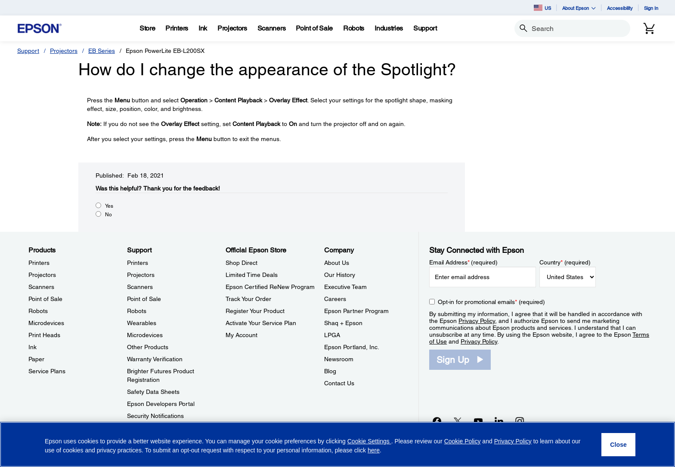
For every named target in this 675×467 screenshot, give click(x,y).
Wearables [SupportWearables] (141, 323)
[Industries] (388, 28)
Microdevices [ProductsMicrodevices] (46, 323)
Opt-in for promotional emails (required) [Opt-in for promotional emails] (491, 301)
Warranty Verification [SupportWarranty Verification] (155, 359)
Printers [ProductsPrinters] (39, 262)
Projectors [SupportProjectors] (141, 274)
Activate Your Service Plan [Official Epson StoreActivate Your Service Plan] (261, 323)
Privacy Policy (476, 320)
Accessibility (620, 8)
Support (28, 50)
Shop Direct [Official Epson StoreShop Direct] (241, 262)
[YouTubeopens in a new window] (478, 421)
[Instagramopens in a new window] (519, 421)
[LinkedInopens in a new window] (499, 421)
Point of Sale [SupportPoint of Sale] (144, 298)
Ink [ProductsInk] (32, 347)
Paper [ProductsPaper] (36, 359)
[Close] (618, 444)
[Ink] (203, 28)
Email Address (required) (463, 262)
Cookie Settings (369, 441)
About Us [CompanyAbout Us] (336, 262)
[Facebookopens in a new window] (437, 421)
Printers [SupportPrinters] (137, 262)
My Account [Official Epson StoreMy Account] (241, 335)
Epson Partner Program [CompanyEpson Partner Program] (356, 310)
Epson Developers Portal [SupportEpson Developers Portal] (161, 403)
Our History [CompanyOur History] (339, 274)
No (108, 215)
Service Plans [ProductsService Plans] (46, 371)
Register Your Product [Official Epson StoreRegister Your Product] (255, 310)
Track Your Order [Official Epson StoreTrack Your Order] (248, 298)
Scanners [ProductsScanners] (41, 286)
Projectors (63, 50)
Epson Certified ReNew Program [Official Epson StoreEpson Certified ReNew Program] (270, 286)
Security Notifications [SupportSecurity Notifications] (155, 415)
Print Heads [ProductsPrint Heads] (44, 335)
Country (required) (565, 262)
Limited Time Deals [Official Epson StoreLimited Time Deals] (252, 274)
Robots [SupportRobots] (136, 310)
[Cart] (649, 28)
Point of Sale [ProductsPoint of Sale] (45, 298)
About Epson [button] (579, 8)
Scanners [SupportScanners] (140, 286)
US (542, 8)
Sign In (651, 8)
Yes (109, 206)
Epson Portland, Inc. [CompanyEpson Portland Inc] (351, 347)
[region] (337, 444)
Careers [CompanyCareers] (335, 298)
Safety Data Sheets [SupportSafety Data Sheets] (153, 391)
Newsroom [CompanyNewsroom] (338, 359)
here (374, 450)
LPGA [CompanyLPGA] (332, 335)
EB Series (101, 50)
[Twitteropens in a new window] (457, 421)
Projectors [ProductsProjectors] (42, 274)
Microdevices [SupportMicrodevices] (145, 335)
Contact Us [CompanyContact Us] (339, 383)
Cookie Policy (462, 441)
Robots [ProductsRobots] (38, 310)
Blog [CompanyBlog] (330, 371)
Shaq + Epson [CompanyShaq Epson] (343, 323)
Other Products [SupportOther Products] (147, 347)
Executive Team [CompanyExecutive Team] (345, 286)
